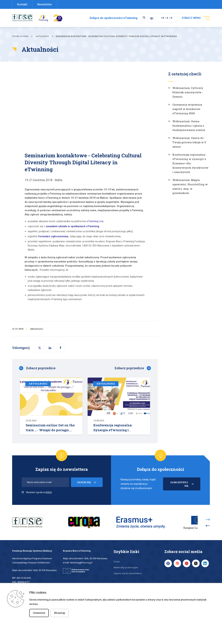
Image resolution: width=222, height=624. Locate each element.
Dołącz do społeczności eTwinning (108, 18)
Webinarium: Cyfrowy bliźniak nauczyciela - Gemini (187, 92)
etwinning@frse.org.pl (81, 555)
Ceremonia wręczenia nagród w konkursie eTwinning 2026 (187, 109)
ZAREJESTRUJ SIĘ (185, 486)
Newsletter (44, 4)
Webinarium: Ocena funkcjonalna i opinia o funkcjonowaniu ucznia (188, 125)
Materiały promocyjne (126, 560)
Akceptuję (59, 612)
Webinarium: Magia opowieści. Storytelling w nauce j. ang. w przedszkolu (190, 186)
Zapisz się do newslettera (128, 566)
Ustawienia (39, 612)
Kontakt (22, 4)
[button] (60, 347)
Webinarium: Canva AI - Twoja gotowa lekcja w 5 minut (189, 142)
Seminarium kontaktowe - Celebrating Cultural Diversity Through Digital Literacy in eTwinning (116, 36)
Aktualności (42, 36)
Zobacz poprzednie (41, 368)
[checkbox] (23, 492)
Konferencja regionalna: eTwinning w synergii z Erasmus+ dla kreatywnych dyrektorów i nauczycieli (190, 163)
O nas (117, 554)
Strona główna (20, 36)
